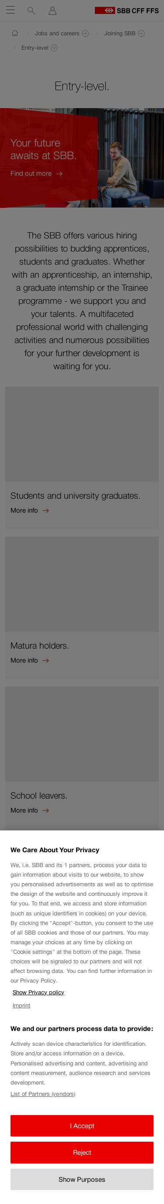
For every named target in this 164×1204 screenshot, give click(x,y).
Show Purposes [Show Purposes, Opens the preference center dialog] (82, 1187)
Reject (82, 1161)
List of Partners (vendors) (42, 1102)
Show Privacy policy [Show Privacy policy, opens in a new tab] (38, 1000)
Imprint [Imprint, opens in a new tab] (21, 1014)
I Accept (82, 1134)
